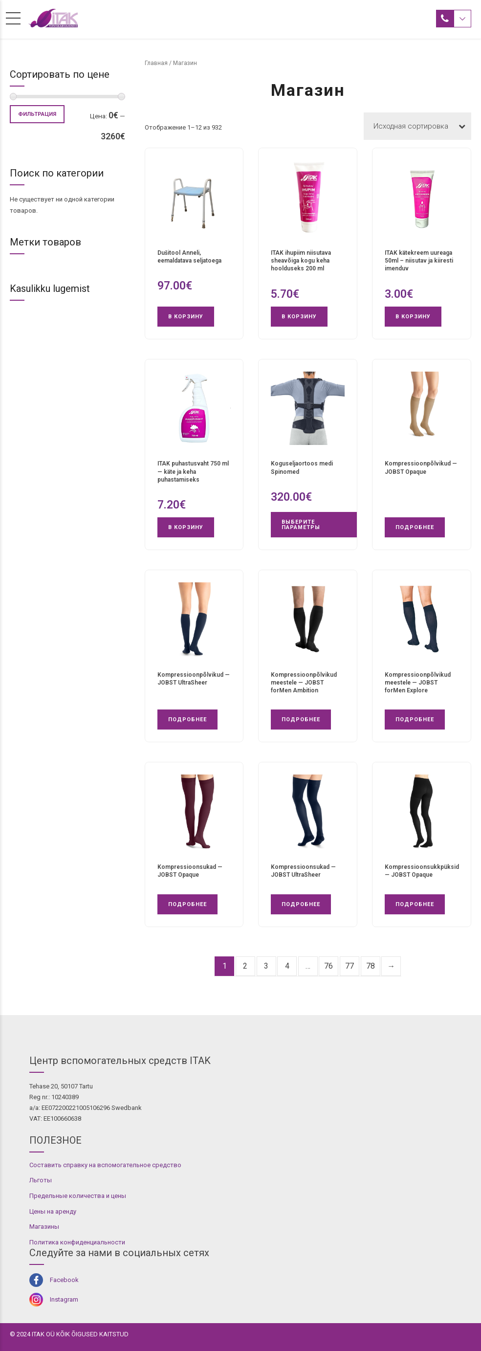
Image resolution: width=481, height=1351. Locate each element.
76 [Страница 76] (328, 966)
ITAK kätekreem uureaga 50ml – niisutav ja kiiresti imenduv (419, 260)
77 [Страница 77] (349, 966)
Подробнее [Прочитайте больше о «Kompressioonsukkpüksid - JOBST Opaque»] (414, 904)
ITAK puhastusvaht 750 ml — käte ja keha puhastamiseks (193, 471)
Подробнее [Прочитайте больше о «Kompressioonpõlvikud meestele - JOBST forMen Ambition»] (301, 719)
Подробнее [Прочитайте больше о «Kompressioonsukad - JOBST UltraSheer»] (301, 904)
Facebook (64, 1280)
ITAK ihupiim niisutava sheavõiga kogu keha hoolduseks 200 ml (301, 260)
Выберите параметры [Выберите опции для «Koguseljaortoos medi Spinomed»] (301, 525)
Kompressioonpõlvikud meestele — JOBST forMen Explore (418, 682)
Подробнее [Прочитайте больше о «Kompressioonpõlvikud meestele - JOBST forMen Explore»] (414, 719)
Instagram (64, 1299)
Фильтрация (37, 114)
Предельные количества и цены (77, 1195)
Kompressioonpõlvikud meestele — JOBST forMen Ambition (304, 682)
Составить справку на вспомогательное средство (105, 1165)
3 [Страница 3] (266, 966)
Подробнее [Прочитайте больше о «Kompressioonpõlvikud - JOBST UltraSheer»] (187, 719)
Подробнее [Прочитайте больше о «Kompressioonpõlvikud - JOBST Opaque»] (414, 527)
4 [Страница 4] (287, 966)
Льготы (40, 1180)
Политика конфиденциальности (77, 1242)
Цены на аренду (52, 1211)
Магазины (44, 1226)
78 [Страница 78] (370, 966)
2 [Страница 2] (245, 966)
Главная (156, 63)
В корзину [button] (185, 316)
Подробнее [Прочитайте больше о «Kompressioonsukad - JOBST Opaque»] (187, 904)
